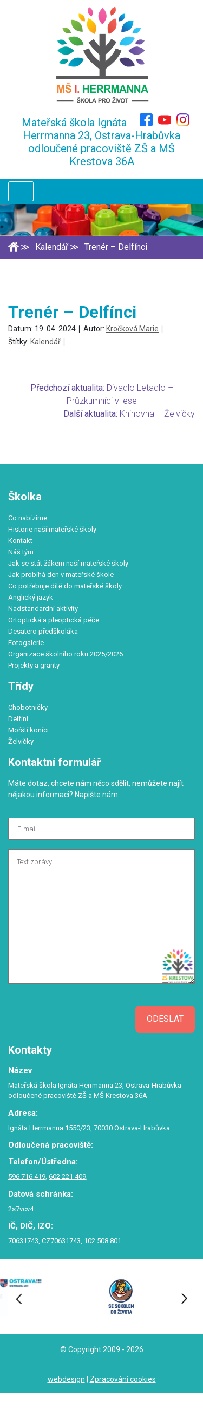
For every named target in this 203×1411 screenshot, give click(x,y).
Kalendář (45, 341)
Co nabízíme (27, 518)
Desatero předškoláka (43, 631)
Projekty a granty (34, 665)
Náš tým (21, 552)
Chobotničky (28, 707)
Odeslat (165, 1019)
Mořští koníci (28, 730)
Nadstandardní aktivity (43, 609)
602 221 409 (67, 1176)
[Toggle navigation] (21, 191)
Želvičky (21, 741)
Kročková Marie (132, 328)
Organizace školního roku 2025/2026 (65, 654)
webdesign (66, 1379)
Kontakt (20, 541)
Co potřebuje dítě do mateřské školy (65, 586)
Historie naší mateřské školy (52, 529)
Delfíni (18, 719)
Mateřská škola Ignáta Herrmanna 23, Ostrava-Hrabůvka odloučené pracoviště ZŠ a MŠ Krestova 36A (101, 142)
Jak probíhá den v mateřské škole (61, 575)
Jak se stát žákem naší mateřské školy (68, 563)
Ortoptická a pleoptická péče (53, 620)
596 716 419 (26, 1176)
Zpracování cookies (123, 1379)
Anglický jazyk (30, 597)
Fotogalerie (26, 643)
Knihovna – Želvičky (157, 414)
